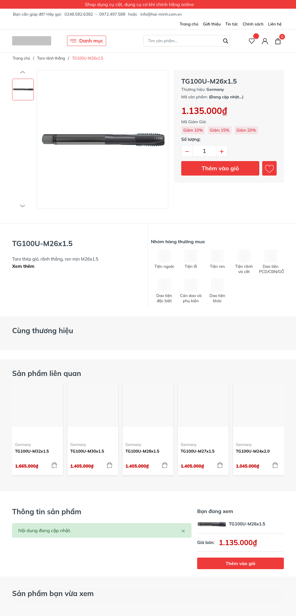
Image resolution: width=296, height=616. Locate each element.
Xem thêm (23, 266)
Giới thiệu (212, 24)
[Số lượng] (204, 151)
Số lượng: (191, 139)
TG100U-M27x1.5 (197, 451)
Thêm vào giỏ (220, 168)
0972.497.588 (112, 14)
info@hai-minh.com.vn (161, 14)
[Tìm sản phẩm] (186, 41)
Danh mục (86, 41)
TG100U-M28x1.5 (142, 451)
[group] (102, 139)
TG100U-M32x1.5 (32, 451)
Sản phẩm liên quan (46, 373)
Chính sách (253, 24)
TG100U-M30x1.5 (87, 451)
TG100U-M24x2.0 (253, 451)
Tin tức (231, 24)
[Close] (183, 530)
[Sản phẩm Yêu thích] (252, 41)
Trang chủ (189, 24)
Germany (23, 444)
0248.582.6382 (78, 14)
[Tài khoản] (265, 41)
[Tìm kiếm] (226, 40)
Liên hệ (275, 24)
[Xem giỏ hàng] (278, 41)
